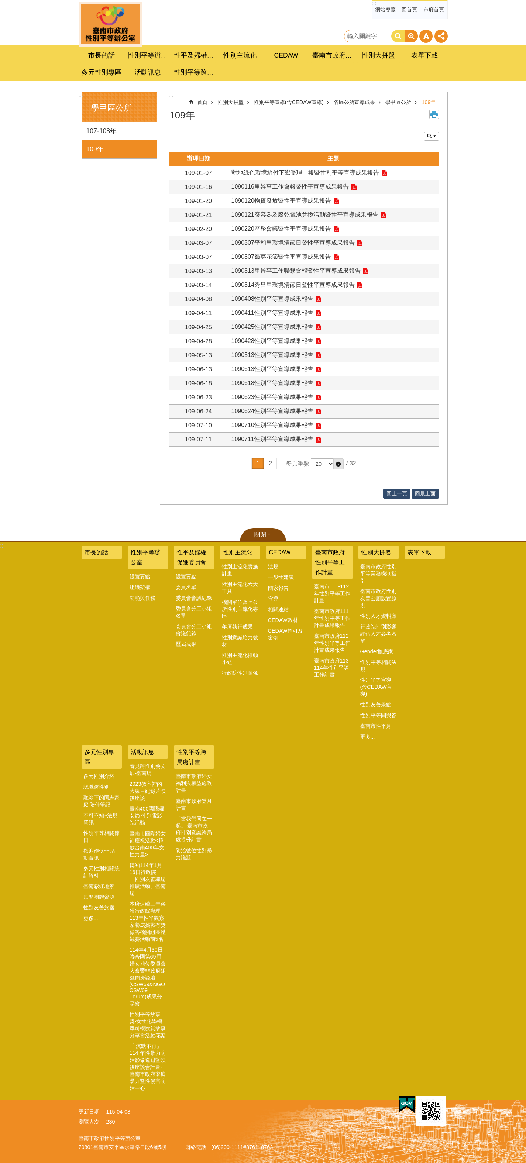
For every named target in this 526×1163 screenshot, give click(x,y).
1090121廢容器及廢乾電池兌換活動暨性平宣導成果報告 (304, 214)
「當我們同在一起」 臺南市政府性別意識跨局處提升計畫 (194, 829)
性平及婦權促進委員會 (191, 557)
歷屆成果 (186, 644)
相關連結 (278, 609)
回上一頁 (396, 493)
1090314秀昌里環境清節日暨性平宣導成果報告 (293, 285)
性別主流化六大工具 (240, 587)
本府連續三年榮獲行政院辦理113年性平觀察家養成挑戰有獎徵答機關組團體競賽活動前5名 (148, 921)
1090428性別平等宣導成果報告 (272, 341)
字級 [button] (426, 36)
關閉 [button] (260, 534)
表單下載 (424, 55)
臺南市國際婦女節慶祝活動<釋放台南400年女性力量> (148, 843)
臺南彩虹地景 (98, 886)
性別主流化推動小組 (240, 658)
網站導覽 (385, 10)
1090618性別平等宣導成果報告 (272, 383)
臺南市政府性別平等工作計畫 (330, 562)
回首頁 (409, 10)
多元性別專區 (99, 757)
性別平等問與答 (378, 715)
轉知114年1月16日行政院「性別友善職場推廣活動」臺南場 (148, 879)
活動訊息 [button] (147, 72)
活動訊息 (142, 752)
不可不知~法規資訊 (100, 818)
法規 (273, 567)
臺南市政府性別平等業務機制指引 (378, 574)
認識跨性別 (96, 787)
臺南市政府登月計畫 (194, 804)
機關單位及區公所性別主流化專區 (240, 609)
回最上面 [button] (425, 493)
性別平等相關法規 (378, 665)
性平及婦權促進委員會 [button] (195, 55)
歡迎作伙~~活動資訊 (99, 854)
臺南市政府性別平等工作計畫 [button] (333, 55)
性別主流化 (237, 552)
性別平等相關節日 (101, 836)
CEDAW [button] (286, 55)
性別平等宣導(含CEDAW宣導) (289, 102)
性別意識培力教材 (240, 640)
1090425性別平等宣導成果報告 (272, 327)
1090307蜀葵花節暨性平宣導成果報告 (281, 257)
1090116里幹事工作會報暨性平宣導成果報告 (290, 186)
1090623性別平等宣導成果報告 (272, 397)
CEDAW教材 (283, 620)
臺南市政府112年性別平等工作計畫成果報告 (332, 643)
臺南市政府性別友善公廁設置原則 (378, 598)
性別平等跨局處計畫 (191, 757)
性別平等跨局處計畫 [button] (195, 72)
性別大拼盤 (231, 102)
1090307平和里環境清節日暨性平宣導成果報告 (293, 243)
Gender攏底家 (376, 651)
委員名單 (186, 587)
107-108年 (101, 131)
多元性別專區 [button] (101, 72)
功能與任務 (142, 598)
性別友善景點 (375, 705)
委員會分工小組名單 (194, 612)
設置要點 (140, 576)
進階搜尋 (411, 36)
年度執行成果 (237, 627)
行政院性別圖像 (240, 673)
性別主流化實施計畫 (240, 570)
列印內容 (434, 114)
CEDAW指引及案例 (285, 634)
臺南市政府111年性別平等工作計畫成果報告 (332, 618)
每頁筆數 (297, 463)
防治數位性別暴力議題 (194, 853)
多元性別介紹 (98, 776)
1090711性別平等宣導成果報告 (272, 439)
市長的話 (101, 55)
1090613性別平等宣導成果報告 (272, 369)
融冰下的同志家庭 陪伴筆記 (101, 801)
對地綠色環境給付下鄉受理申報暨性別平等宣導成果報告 (305, 172)
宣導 (273, 599)
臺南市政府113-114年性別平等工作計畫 (332, 668)
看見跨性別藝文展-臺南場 (148, 769)
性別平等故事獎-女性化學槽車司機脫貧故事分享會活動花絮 (148, 1024)
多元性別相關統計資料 (101, 872)
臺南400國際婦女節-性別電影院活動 (147, 816)
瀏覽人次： (91, 1122)
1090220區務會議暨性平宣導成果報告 (281, 229)
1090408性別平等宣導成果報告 (272, 299)
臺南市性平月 (375, 726)
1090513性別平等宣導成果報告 (272, 355)
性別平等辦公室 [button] (149, 55)
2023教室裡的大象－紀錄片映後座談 (148, 791)
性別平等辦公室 (145, 557)
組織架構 (140, 587)
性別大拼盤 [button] (378, 55)
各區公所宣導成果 (354, 102)
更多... (367, 737)
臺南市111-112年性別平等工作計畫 (332, 593)
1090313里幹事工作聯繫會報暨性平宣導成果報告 (296, 271)
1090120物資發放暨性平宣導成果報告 (281, 200)
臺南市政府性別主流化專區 (110, 24)
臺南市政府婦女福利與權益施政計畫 (194, 783)
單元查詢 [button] (431, 136)
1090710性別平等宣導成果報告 (272, 425)
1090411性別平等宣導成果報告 (272, 313)
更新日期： (91, 1112)
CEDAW (280, 552)
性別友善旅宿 (98, 908)
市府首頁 (433, 10)
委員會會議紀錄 (194, 598)
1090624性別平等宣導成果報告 (272, 411)
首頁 (202, 102)
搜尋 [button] (398, 36)
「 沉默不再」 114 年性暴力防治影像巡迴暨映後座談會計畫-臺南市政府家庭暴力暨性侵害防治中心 (148, 1067)
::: (374, 3)
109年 (95, 149)
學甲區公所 (111, 108)
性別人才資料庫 (378, 616)
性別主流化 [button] (240, 55)
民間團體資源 (98, 897)
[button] (338, 463)
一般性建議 (281, 577)
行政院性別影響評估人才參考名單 (378, 634)
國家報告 (278, 588)
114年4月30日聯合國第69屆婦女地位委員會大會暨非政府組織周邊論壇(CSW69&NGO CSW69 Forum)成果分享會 (148, 977)
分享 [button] (441, 36)
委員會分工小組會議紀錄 (194, 629)
